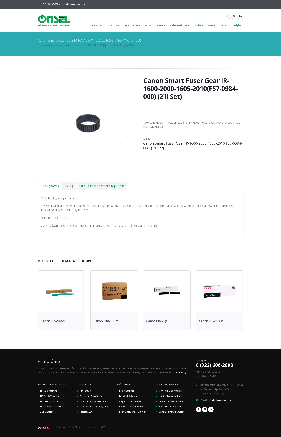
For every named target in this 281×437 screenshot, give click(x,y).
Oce (148, 25)
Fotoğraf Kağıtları (128, 396)
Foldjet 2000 (86, 411)
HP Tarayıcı (85, 390)
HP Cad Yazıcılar (48, 390)
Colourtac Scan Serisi (91, 396)
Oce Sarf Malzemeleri (170, 390)
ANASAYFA (96, 25)
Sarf (211, 25)
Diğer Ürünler (179, 25)
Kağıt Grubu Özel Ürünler (132, 411)
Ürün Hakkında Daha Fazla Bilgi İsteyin (101, 186)
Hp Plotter (132, 25)
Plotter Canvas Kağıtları (131, 406)
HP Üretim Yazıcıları (50, 406)
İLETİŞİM (236, 25)
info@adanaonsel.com (74, 4)
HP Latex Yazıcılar (49, 401)
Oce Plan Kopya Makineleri (94, 401)
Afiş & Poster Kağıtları (130, 401)
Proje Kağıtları (126, 390)
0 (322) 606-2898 (50, 4)
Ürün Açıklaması (50, 186)
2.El (223, 25)
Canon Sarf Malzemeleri (172, 411)
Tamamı (181, 372)
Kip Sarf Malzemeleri (170, 406)
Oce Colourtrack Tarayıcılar (94, 406)
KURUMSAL (113, 25)
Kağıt (198, 25)
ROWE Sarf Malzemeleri (171, 401)
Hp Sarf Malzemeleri (170, 396)
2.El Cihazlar (46, 411)
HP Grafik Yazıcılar (49, 396)
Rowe (160, 25)
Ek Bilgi (69, 186)
